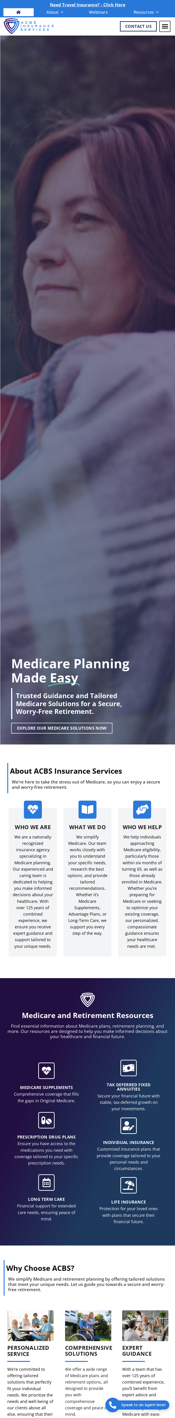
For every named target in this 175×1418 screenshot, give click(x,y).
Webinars (98, 12)
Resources (146, 12)
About (54, 12)
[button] (164, 26)
